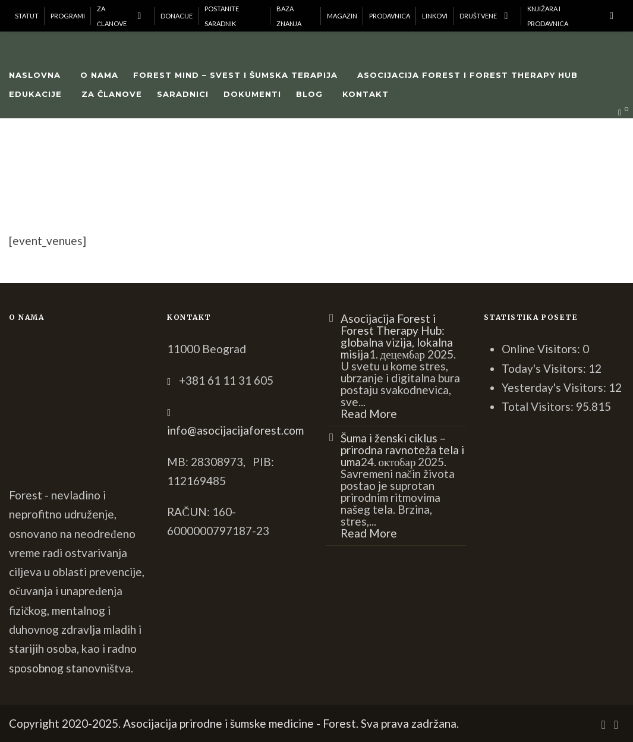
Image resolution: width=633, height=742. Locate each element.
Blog (309, 94)
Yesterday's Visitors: (555, 387)
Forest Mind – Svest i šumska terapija (235, 75)
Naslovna (35, 75)
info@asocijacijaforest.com (235, 430)
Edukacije (35, 94)
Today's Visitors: (545, 368)
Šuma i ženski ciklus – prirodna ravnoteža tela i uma (402, 450)
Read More (369, 413)
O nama (99, 75)
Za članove (111, 94)
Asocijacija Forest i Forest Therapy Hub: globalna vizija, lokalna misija (397, 336)
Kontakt (365, 94)
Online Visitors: (542, 349)
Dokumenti (252, 94)
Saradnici (183, 94)
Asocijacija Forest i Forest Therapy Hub (467, 75)
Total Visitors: (539, 406)
